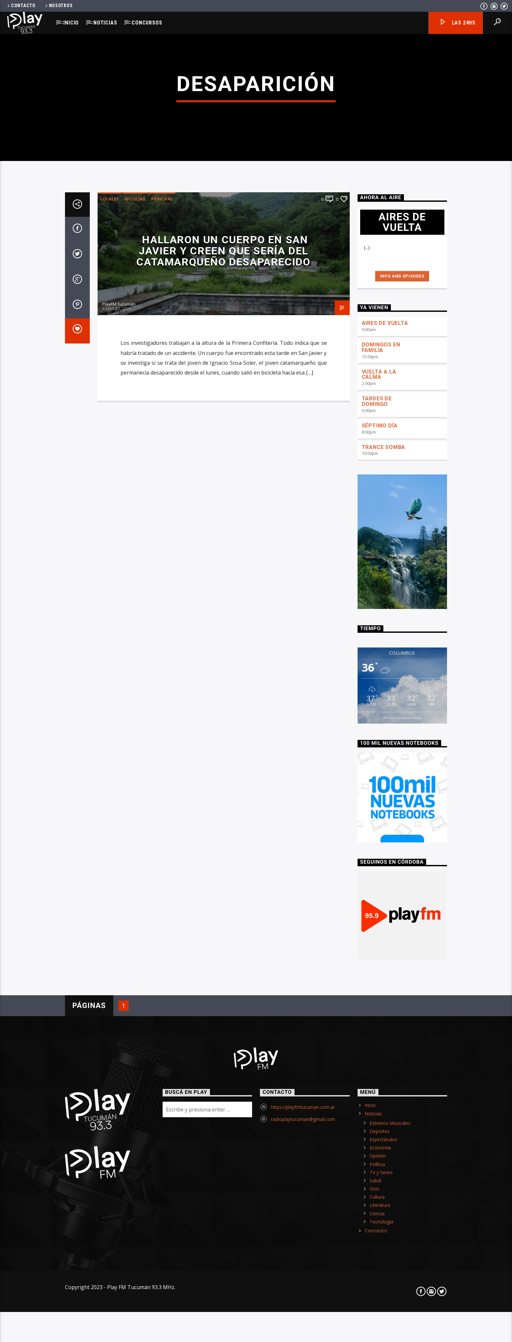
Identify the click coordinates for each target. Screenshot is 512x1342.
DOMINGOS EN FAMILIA (381, 573)
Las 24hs (457, 23)
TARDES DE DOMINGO (377, 627)
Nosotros (58, 5)
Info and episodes (402, 501)
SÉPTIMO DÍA (380, 651)
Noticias (105, 23)
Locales (109, 425)
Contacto (21, 5)
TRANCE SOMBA (384, 673)
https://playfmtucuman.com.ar (303, 1333)
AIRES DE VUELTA (385, 549)
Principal (162, 425)
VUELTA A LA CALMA (379, 600)
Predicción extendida (402, 943)
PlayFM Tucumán (119, 530)
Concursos (147, 23)
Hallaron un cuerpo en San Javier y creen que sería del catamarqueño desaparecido (223, 476)
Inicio (71, 23)
